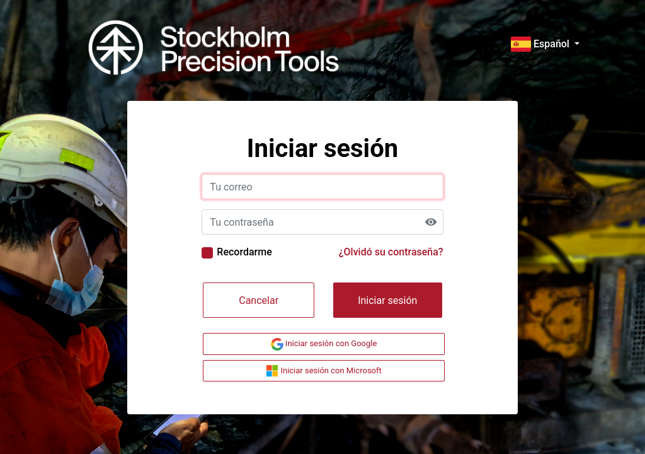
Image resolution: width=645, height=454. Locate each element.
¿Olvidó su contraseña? (391, 252)
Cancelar (258, 300)
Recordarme (244, 252)
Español (541, 44)
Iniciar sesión (387, 300)
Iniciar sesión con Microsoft (324, 370)
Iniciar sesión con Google (324, 344)
